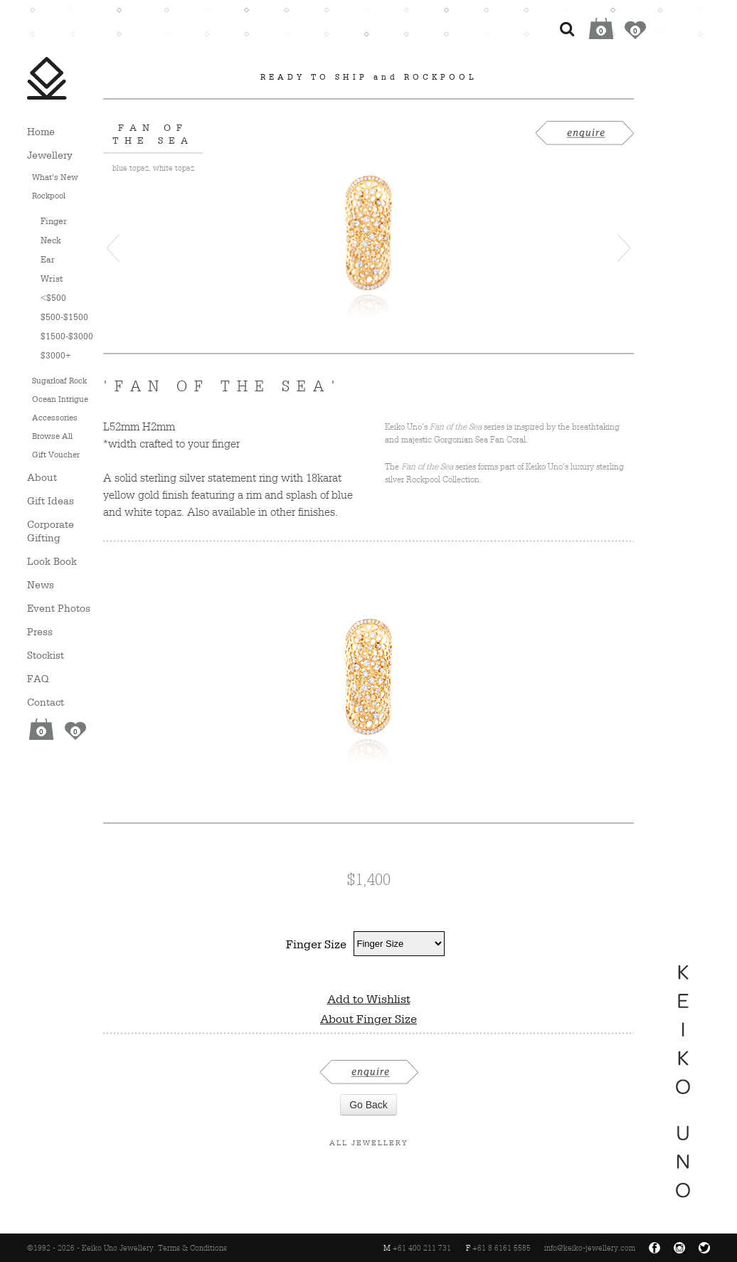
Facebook (654, 1247)
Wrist (52, 278)
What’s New (55, 177)
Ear (48, 259)
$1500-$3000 (67, 336)
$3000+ (56, 355)
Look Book (52, 561)
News (40, 584)
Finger (54, 221)
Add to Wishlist (368, 999)
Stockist (45, 655)
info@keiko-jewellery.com (589, 1248)
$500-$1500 (64, 317)
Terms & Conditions (192, 1248)
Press (40, 631)
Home (41, 131)
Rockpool (48, 196)
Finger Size (316, 944)
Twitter (704, 1247)
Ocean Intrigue (60, 399)
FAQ (38, 678)
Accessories (55, 418)
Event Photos (58, 608)
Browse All (52, 436)
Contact (45, 702)
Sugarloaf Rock (59, 381)
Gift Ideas (50, 500)
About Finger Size (368, 1019)
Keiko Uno (47, 78)
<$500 (53, 297)
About (42, 477)
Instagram (679, 1247)
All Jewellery (368, 1142)
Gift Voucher (56, 455)
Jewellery (50, 155)
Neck (51, 240)
